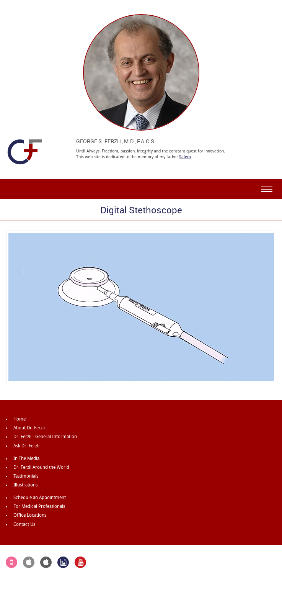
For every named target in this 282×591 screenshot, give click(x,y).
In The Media (26, 458)
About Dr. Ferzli (29, 428)
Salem (185, 156)
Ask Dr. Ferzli (26, 446)
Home (19, 419)
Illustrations (25, 485)
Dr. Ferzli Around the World (41, 467)
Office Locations (29, 515)
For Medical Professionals (39, 506)
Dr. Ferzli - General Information (45, 436)
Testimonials (25, 476)
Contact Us (24, 524)
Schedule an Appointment (39, 497)
